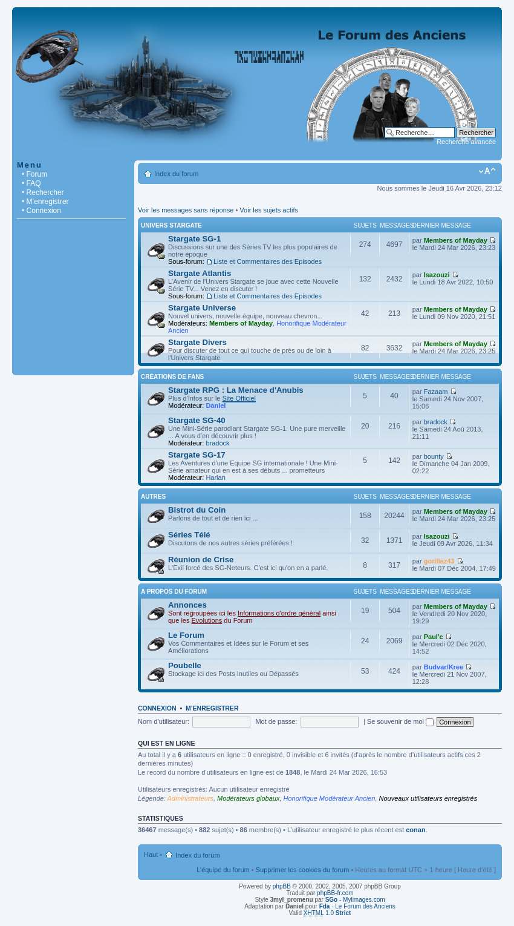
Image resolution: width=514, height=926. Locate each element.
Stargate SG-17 (197, 454)
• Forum (34, 174)
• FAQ (31, 183)
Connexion (157, 708)
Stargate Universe (202, 307)
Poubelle (184, 665)
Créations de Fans (172, 376)
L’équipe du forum (223, 869)
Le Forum (186, 635)
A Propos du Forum (174, 591)
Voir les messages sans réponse (185, 210)
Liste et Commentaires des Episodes (267, 261)
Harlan (215, 477)
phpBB (282, 886)
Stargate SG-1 (194, 238)
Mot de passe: (276, 721)
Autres (153, 496)
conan (415, 829)
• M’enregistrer (45, 201)
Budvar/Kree (443, 667)
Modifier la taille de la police (487, 171)
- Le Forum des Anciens (357, 906)
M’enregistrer (212, 708)
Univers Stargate (171, 225)
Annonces (187, 604)
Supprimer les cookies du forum (303, 869)
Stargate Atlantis (199, 273)
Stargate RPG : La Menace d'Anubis (236, 390)
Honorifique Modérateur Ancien (330, 798)
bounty (434, 456)
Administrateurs (190, 798)
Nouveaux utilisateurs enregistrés (428, 798)
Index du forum (176, 173)
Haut (151, 854)
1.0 (327, 913)
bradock (217, 443)
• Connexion (41, 210)
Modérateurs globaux (248, 798)
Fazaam (436, 391)
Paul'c (433, 636)
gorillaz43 (439, 561)
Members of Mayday (455, 240)
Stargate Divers (197, 342)
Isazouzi (437, 274)
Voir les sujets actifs (268, 210)
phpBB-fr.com (335, 893)
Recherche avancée (466, 141)
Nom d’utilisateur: (163, 721)
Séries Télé (189, 534)
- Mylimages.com (355, 899)
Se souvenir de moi (400, 721)
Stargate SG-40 (197, 420)
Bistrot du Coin (197, 509)
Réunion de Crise (200, 559)
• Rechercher (43, 192)
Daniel (216, 405)
